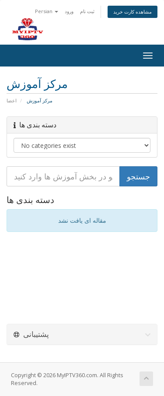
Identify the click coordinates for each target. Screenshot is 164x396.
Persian (46, 11)
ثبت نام (87, 11)
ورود (69, 11)
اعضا (12, 100)
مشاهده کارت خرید (132, 11)
